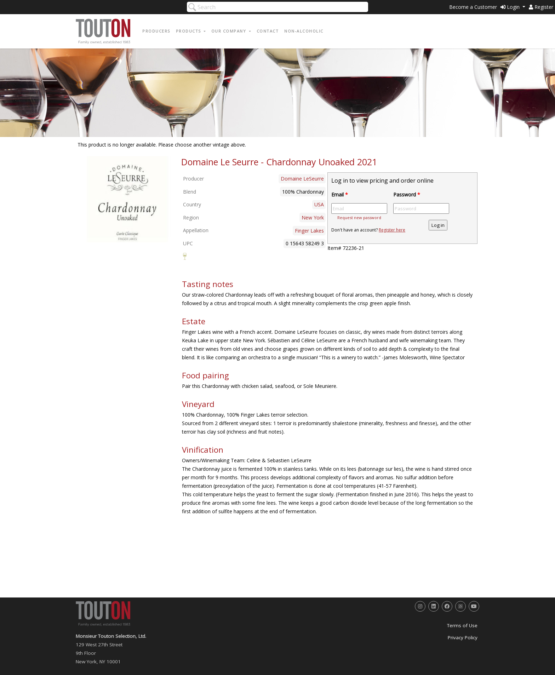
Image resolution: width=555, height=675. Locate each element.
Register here (392, 230)
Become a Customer (473, 7)
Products (189, 31)
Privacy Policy (462, 637)
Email (339, 194)
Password (406, 194)
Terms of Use (462, 625)
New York (313, 217)
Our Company (229, 31)
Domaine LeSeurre (302, 178)
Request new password (359, 217)
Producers (156, 31)
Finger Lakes (309, 230)
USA (319, 204)
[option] (127, 201)
